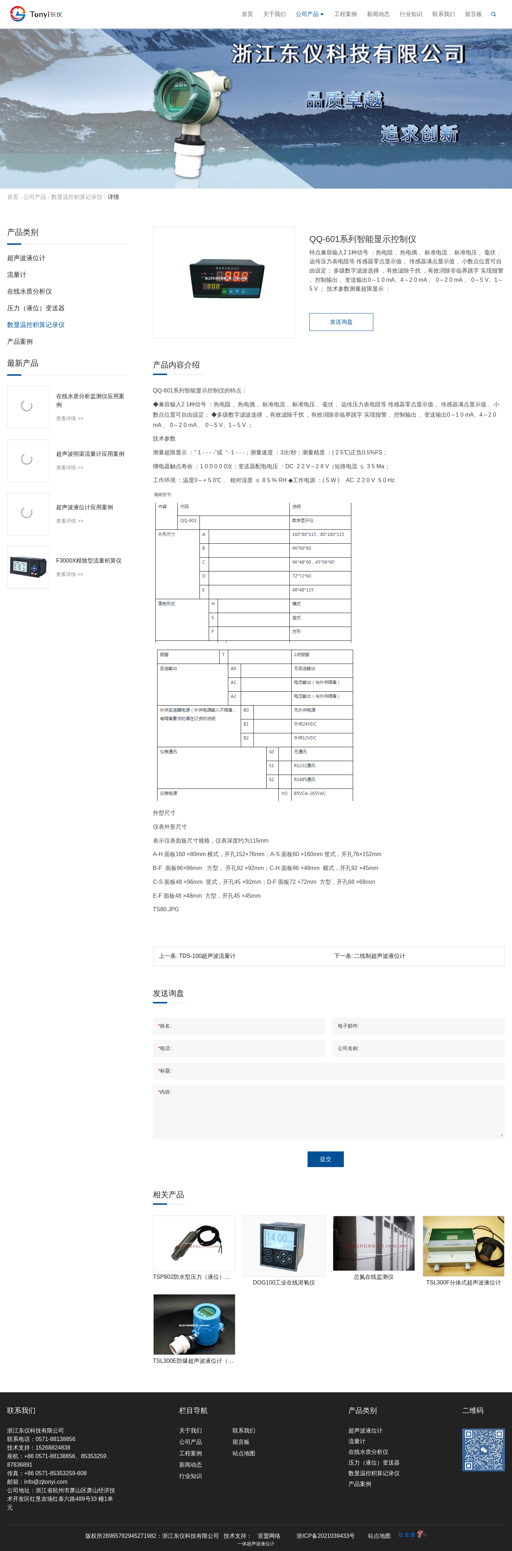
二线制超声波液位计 (379, 956)
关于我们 (274, 14)
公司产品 (310, 14)
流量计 (16, 274)
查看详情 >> (69, 418)
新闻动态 (378, 14)
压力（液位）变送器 (36, 308)
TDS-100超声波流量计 (207, 956)
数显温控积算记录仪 (76, 197)
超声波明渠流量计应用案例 (90, 454)
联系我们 (443, 14)
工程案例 (345, 14)
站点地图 (244, 1453)
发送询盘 (341, 322)
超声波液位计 (26, 258)
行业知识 (411, 14)
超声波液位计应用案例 (84, 507)
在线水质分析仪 (29, 291)
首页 (247, 14)
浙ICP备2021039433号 (326, 1536)
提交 (325, 1159)
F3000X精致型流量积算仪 (89, 561)
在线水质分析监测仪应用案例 (90, 400)
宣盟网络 (269, 1536)
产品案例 (20, 341)
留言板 (473, 14)
